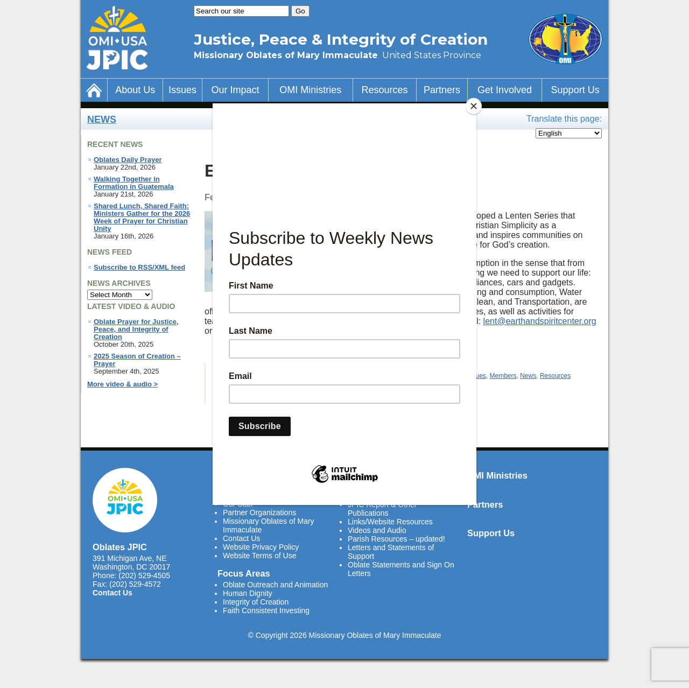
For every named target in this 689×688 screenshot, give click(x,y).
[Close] (474, 106)
